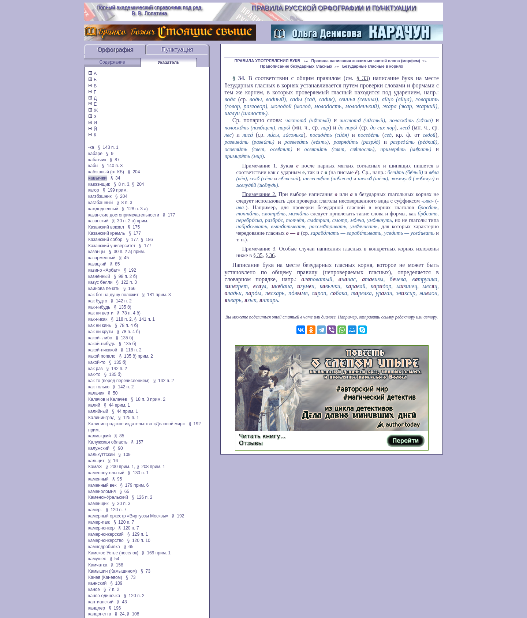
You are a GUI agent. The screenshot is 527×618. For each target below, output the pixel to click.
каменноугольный (106, 472)
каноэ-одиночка (104, 595)
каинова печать (104, 288)
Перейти (405, 440)
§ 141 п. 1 (144, 319)
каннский (97, 583)
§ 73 (145, 571)
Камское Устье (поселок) (113, 552)
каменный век (102, 485)
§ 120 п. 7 (116, 509)
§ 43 (122, 601)
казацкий (97, 264)
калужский (98, 448)
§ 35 (258, 255)
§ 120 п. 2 (134, 595)
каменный (98, 479)
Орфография (115, 49)
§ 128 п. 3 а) (135, 208)
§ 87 (115, 159)
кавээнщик (99, 184)
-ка (91, 147)
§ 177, (132, 239)
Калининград (101, 417)
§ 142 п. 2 (121, 301)
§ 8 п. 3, (122, 184)
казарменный (101, 257)
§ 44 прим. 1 (125, 411)
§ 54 (114, 558)
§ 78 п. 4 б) (129, 313)
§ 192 (130, 270)
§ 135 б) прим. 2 (136, 356)
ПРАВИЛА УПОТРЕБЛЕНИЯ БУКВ (267, 61)
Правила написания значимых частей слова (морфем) (365, 61)
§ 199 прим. (115, 190)
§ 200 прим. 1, (120, 466)
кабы (93, 165)
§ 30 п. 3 (121, 503)
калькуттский (101, 454)
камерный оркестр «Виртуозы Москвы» (128, 516)
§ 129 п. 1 (137, 534)
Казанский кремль (106, 233)
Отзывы (251, 443)
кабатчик (97, 159)
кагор (93, 190)
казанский (98, 220)
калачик (96, 393)
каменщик (98, 503)
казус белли (100, 282)
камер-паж (99, 522)
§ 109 (124, 454)
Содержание (112, 62)
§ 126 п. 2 (142, 497)
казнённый (99, 276)
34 (241, 78)
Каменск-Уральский (108, 497)
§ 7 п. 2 (111, 589)
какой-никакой (102, 350)
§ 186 (147, 239)
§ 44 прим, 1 (117, 405)
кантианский (100, 601)
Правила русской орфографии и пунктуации (334, 8)
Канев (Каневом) (105, 577)
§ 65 (124, 491)
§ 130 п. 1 (138, 472)
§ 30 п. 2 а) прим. (130, 220)
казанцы (96, 251)
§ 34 (115, 178)
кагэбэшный (100, 202)
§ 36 (270, 255)
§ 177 (169, 215)
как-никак (97, 319)
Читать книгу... (262, 436)
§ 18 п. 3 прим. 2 (148, 399)
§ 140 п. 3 (112, 165)
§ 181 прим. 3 (156, 294)
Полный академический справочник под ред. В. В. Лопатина (149, 10)
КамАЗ (95, 466)
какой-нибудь (101, 343)
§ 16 (113, 460)
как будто (97, 301)
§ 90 (118, 448)
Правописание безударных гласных (296, 66)
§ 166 (129, 288)
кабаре (95, 153)
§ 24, (120, 614)
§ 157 (137, 442)
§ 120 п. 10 (138, 540)
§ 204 (134, 171)
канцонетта (99, 614)
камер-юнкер (101, 528)
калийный (98, 411)
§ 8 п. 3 (124, 202)
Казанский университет (111, 245)
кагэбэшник (100, 196)
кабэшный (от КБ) (106, 171)
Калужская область (107, 442)
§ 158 (117, 565)
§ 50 (113, 393)
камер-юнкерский (106, 534)
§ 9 (109, 153)
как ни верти (100, 313)
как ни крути (100, 331)
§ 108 (133, 614)
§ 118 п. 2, (122, 319)
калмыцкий (99, 435)
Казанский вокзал (106, 227)
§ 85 (115, 264)
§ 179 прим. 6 (134, 485)
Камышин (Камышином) (112, 571)
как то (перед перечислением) (119, 380)
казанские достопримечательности (123, 215)
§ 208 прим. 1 (151, 466)
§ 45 (124, 257)
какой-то (96, 362)
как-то (94, 374)
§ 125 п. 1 (128, 417)
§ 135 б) (122, 307)
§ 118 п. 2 (131, 350)
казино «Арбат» (104, 270)
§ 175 (134, 227)
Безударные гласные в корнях (372, 66)
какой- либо (100, 337)
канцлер (96, 608)
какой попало (101, 356)
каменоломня (102, 491)
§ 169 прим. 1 (156, 552)
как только (98, 386)
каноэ (94, 589)
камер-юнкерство (106, 540)
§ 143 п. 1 (108, 147)
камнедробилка (104, 546)
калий (94, 405)
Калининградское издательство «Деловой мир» (136, 423)
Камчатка (97, 565)
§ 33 (362, 78)
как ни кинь (99, 325)
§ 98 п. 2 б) (125, 276)
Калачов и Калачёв (107, 399)
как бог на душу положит (113, 294)
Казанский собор (105, 239)
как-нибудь (99, 307)
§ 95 (117, 479)
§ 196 (115, 608)
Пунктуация (177, 49)
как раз (95, 368)
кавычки (97, 178)
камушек (97, 558)
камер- (95, 509)
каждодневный (103, 208)
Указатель (169, 62)
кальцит (96, 460)
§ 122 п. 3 (126, 282)
